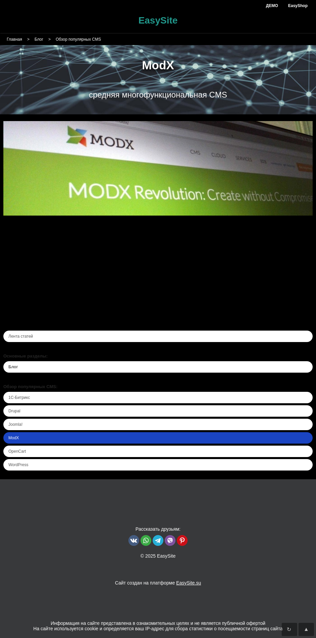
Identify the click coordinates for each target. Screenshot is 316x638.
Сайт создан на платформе (158, 583)
